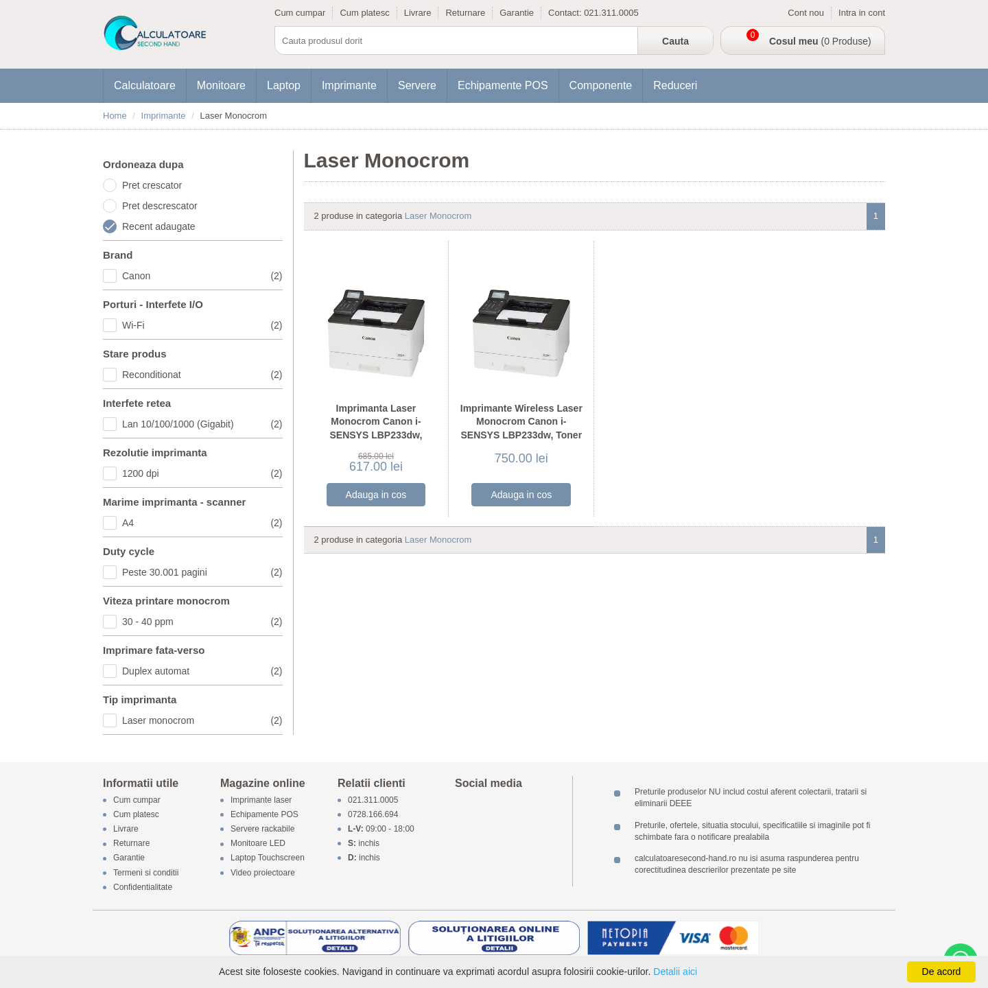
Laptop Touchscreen (268, 858)
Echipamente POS (503, 85)
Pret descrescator (160, 205)
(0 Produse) (820, 41)
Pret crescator (152, 185)
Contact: (566, 13)
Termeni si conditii (145, 873)
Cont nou (806, 13)
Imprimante (349, 85)
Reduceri (675, 85)
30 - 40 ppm (202, 621)
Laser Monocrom (438, 216)
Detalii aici (675, 971)
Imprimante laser (261, 800)
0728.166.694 (373, 814)
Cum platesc (364, 13)
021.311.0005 (611, 13)
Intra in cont (861, 13)
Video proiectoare (263, 873)
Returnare (465, 13)
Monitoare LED (258, 844)
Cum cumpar (299, 13)
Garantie (516, 13)
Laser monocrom (202, 720)
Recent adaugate (159, 226)
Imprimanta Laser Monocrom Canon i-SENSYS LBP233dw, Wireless (376, 428)
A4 (202, 523)
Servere (417, 85)
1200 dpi (202, 473)
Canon (202, 276)
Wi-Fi (202, 325)
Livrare (418, 13)
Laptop (284, 85)
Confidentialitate (142, 887)
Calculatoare (145, 85)
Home (115, 115)
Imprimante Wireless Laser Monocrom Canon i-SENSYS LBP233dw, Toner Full (521, 428)
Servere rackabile (262, 829)
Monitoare (221, 85)
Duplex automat (202, 671)
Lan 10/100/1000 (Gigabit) (202, 424)
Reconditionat (202, 374)
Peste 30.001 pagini (202, 572)
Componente (601, 85)
